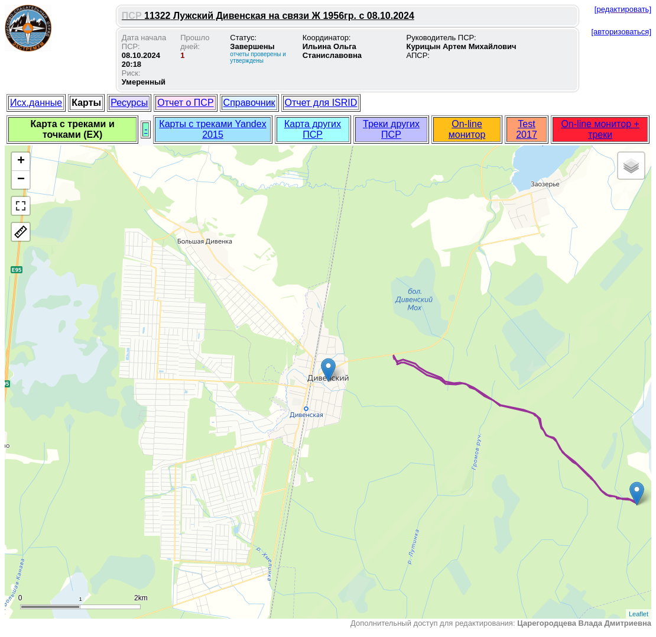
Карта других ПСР (312, 129)
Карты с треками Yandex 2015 (212, 129)
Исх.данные (36, 103)
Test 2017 (526, 129)
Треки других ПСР (391, 129)
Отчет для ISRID (321, 103)
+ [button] (21, 161)
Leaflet (638, 613)
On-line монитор (467, 129)
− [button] (21, 180)
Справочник (249, 103)
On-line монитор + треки (600, 129)
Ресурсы (129, 103)
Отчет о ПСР (185, 103)
